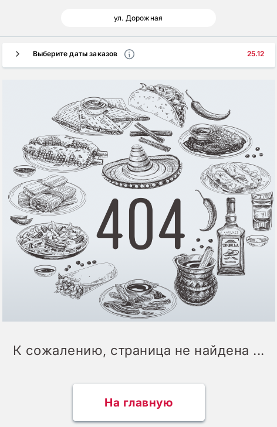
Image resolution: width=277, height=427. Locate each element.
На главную (138, 402)
